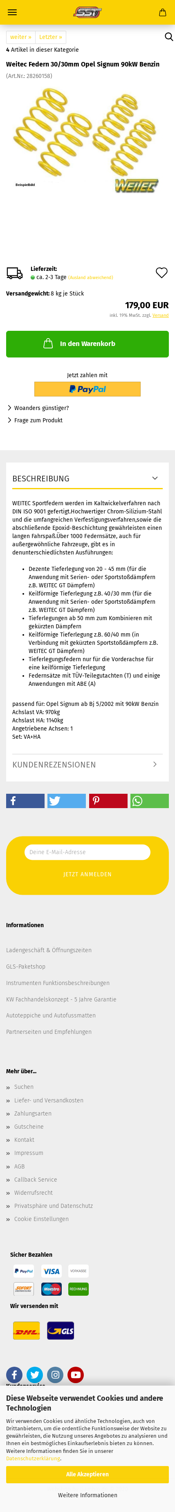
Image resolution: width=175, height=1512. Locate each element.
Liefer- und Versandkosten (48, 1100)
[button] (25, 801)
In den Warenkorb (78, 343)
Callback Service (35, 1179)
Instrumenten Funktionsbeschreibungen (58, 983)
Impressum (28, 1153)
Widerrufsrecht (33, 1192)
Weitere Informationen (87, 1495)
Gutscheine (29, 1126)
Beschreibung (41, 478)
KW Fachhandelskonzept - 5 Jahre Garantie (61, 999)
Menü (12, 12)
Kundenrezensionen (54, 765)
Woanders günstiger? (41, 408)
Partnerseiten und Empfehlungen (49, 1032)
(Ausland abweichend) (90, 277)
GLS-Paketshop (25, 966)
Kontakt (24, 1139)
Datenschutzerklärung (33, 1458)
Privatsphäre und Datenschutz (53, 1206)
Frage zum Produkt (38, 420)
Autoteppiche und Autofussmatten (51, 1015)
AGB (19, 1166)
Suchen (24, 1087)
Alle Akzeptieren (87, 1474)
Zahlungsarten (33, 1113)
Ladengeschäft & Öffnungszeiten (49, 950)
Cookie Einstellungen (41, 1219)
